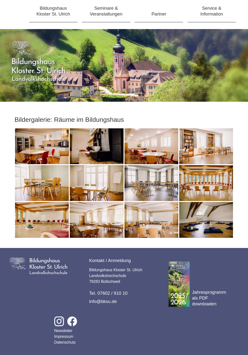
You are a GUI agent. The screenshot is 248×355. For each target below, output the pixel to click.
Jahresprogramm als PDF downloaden (197, 284)
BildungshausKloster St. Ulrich (53, 11)
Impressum (63, 336)
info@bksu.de (103, 301)
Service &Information (211, 11)
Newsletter (63, 331)
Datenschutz (65, 342)
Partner (158, 13)
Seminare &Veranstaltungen (106, 11)
